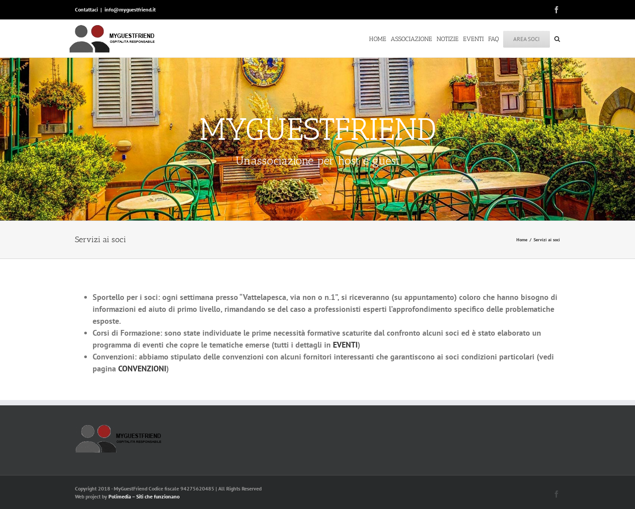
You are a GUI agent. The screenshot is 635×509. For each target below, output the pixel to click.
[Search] (557, 38)
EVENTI (345, 345)
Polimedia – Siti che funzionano (143, 496)
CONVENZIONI (142, 368)
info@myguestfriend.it (130, 9)
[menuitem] (380, 38)
